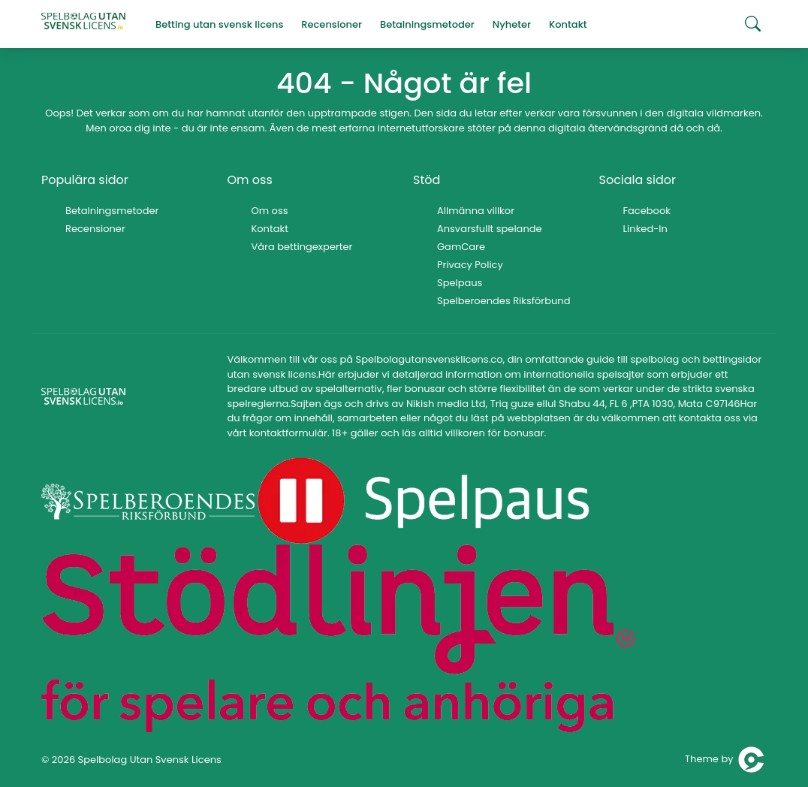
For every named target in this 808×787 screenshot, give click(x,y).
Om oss (270, 211)
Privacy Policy (470, 265)
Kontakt (270, 229)
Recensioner (95, 229)
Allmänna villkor (475, 211)
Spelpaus (459, 283)
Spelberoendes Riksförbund (503, 301)
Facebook (647, 211)
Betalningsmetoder (111, 211)
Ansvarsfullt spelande (489, 229)
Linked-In (645, 229)
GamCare (461, 247)
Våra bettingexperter (302, 247)
